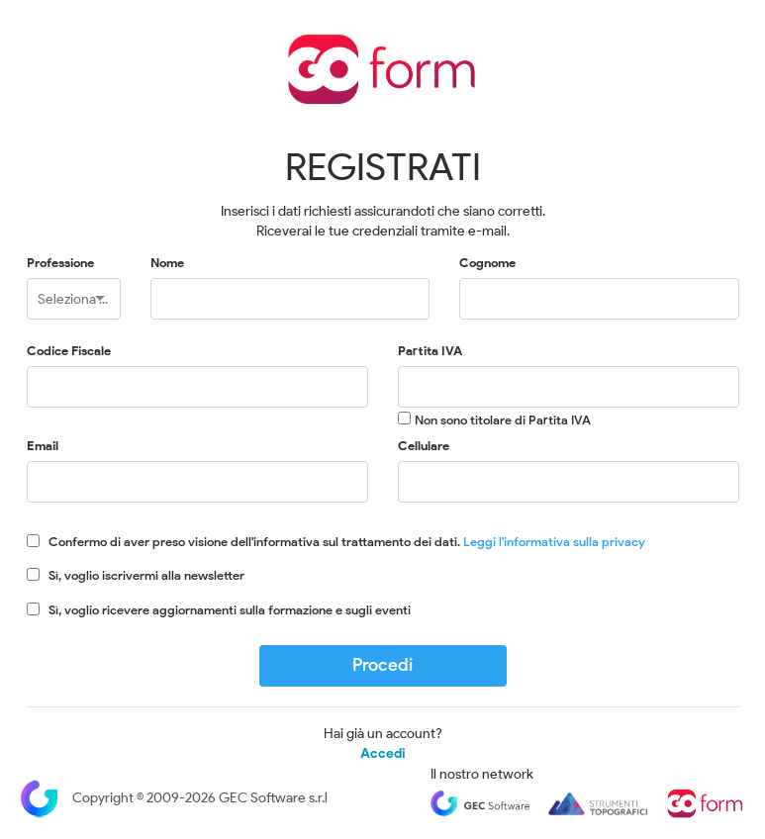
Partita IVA (430, 350)
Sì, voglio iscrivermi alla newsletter (146, 575)
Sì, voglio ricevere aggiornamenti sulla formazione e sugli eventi (229, 610)
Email (42, 445)
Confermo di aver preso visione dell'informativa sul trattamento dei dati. (346, 541)
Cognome (487, 262)
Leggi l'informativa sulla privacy (554, 541)
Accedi (383, 754)
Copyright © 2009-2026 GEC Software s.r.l (174, 798)
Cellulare (423, 445)
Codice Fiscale (69, 350)
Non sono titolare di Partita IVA (503, 420)
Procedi (382, 665)
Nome (167, 262)
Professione (60, 262)
